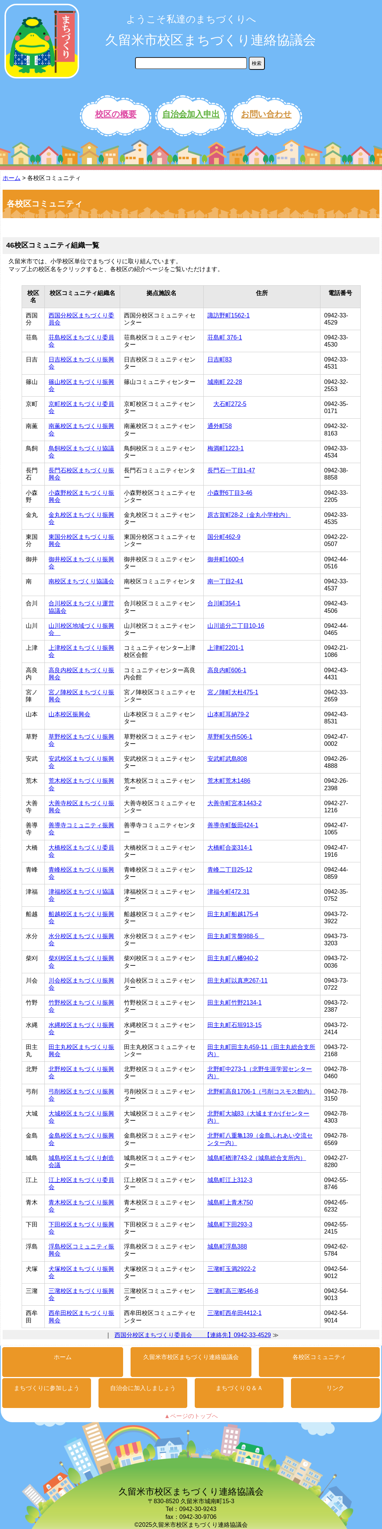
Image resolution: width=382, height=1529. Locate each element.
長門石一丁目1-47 (231, 470)
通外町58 (219, 426)
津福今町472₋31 (228, 891)
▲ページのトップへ (191, 1416)
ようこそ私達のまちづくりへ (191, 19)
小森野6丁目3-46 (230, 493)
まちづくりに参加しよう (46, 1388)
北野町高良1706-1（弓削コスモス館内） (261, 1091)
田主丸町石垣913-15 (234, 1025)
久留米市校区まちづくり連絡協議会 (210, 39)
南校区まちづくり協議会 (81, 581)
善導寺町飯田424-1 (233, 825)
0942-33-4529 (252, 1335)
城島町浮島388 (227, 1246)
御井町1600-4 (225, 559)
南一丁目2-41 (225, 581)
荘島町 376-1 (224, 337)
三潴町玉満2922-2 (231, 1269)
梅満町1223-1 (225, 448)
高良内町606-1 (227, 670)
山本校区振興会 (69, 714)
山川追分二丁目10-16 (235, 626)
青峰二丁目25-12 (230, 869)
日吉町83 (219, 359)
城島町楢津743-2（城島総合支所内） (256, 1158)
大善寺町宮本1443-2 (234, 803)
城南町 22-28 (224, 382)
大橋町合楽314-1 (230, 847)
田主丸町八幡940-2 (233, 958)
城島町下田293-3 (230, 1224)
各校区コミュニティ (319, 1357)
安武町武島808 (227, 759)
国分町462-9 (224, 537)
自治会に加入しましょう (143, 1388)
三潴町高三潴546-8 (233, 1291)
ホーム (12, 178)
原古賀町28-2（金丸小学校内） (249, 515)
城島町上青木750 (230, 1202)
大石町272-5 (230, 404)
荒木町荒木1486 (229, 781)
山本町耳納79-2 (228, 714)
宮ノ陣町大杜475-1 (233, 692)
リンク (335, 1388)
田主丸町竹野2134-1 (234, 1002)
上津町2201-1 (225, 648)
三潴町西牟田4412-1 (234, 1313)
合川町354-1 (224, 603)
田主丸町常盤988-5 (235, 936)
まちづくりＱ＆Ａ (239, 1388)
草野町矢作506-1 (230, 737)
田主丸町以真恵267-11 (237, 980)
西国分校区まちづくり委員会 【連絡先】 (174, 1335)
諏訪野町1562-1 (228, 315)
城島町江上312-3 (230, 1180)
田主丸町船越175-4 (233, 914)
